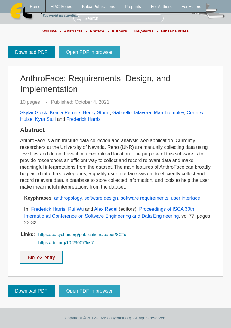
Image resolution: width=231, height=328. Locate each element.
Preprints (133, 6)
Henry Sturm (96, 112)
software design (101, 198)
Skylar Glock (33, 112)
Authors (119, 31)
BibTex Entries (175, 31)
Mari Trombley (169, 112)
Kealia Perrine (65, 112)
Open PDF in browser (89, 52)
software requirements (144, 198)
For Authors (161, 6)
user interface (185, 198)
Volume (49, 31)
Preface (97, 31)
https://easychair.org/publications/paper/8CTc (82, 234)
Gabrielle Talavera (131, 112)
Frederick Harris (83, 119)
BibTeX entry (41, 255)
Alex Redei (105, 209)
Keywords (144, 31)
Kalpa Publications (98, 6)
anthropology (68, 198)
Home (35, 6)
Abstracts (73, 31)
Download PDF (31, 52)
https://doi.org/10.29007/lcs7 (66, 242)
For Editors (191, 6)
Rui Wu (76, 209)
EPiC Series (61, 6)
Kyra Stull (45, 119)
